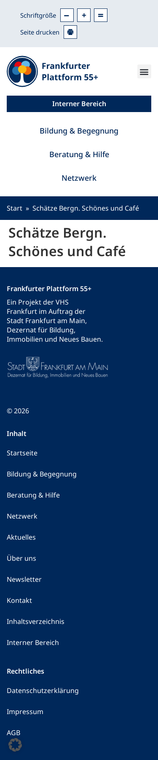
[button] (144, 71)
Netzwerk (79, 178)
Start (14, 208)
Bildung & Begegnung (79, 131)
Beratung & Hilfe (79, 154)
